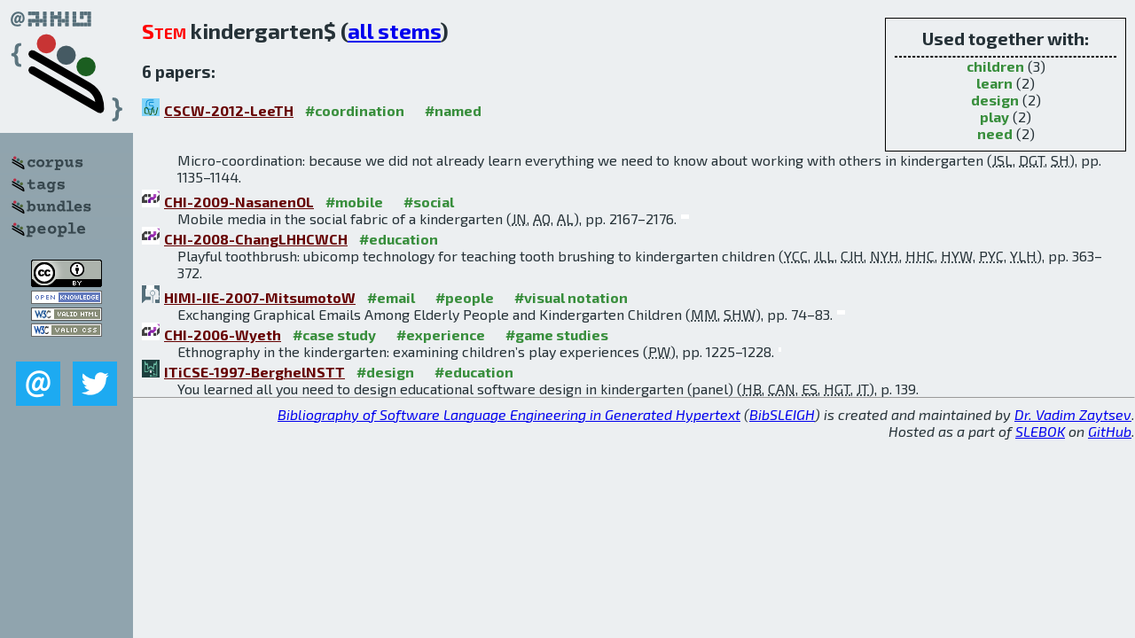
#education (398, 238)
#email (391, 297)
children (995, 66)
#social (428, 201)
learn (994, 82)
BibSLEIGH (782, 414)
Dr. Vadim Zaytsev (1072, 414)
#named (453, 110)
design (995, 99)
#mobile (354, 201)
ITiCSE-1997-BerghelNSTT (254, 371)
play (994, 116)
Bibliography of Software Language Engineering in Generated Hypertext (509, 414)
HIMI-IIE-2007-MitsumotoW (260, 297)
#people (464, 297)
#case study (334, 334)
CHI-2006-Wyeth (222, 334)
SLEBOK (1040, 431)
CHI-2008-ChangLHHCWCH (256, 238)
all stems (394, 30)
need (995, 133)
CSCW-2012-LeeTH (229, 110)
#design (385, 371)
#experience (440, 334)
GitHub (1109, 431)
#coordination (354, 110)
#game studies (556, 334)
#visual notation (571, 297)
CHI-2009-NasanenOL (239, 201)
